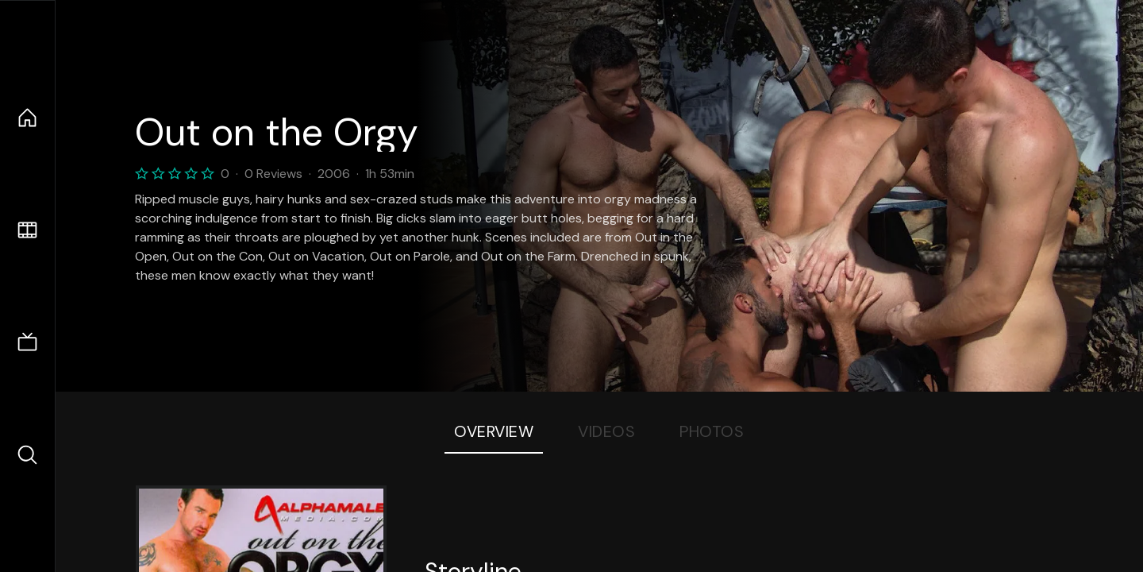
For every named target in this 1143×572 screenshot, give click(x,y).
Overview (493, 431)
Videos (606, 431)
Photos (711, 431)
